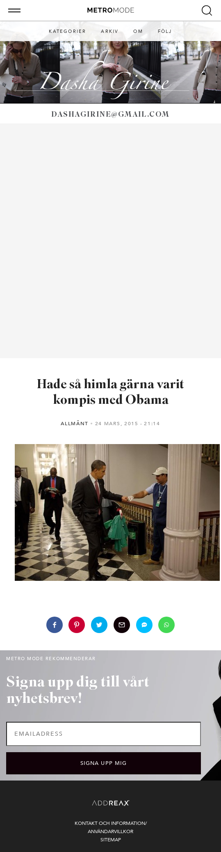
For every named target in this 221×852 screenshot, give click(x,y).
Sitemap (110, 839)
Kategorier (67, 31)
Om (138, 31)
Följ (165, 31)
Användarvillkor (110, 831)
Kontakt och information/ (111, 823)
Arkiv (109, 31)
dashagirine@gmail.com (110, 115)
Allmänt (75, 423)
